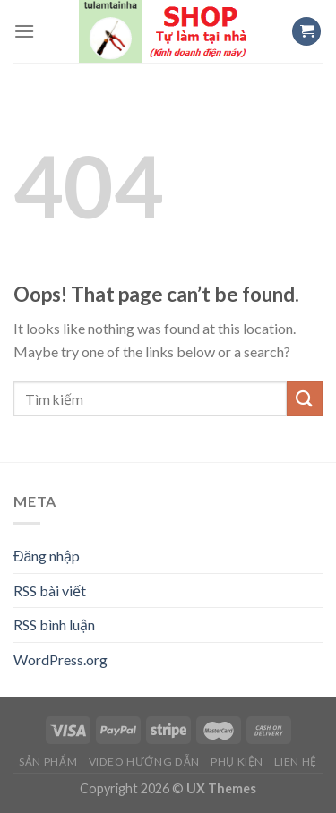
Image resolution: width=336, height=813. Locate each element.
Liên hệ (295, 761)
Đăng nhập (46, 555)
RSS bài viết (49, 590)
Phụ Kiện (237, 761)
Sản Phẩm (48, 761)
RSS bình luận (54, 624)
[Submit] (305, 398)
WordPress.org (60, 659)
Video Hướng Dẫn (144, 761)
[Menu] (24, 31)
